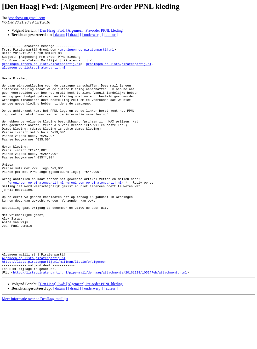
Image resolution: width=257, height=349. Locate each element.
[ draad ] (74, 35)
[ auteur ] (111, 35)
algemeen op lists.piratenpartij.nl (33, 72)
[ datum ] (60, 35)
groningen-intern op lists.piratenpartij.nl (41, 68)
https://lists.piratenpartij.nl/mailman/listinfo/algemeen (54, 305)
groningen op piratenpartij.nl (87, 51)
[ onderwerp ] (92, 35)
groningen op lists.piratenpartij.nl (118, 68)
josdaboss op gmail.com (26, 18)
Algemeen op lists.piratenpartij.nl (33, 301)
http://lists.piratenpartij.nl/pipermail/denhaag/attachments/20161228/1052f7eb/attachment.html (100, 318)
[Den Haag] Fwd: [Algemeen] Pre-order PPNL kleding (81, 30)
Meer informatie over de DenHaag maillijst (35, 345)
